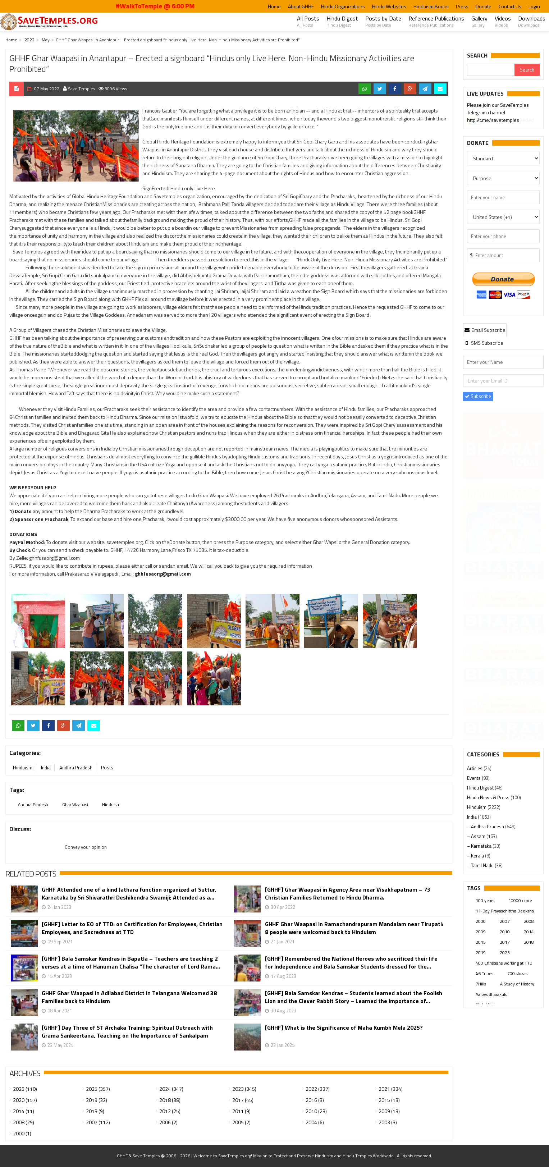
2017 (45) (242, 1100)
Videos (503, 21)
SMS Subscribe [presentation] (484, 343)
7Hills (481, 983)
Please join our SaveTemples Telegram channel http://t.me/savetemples (498, 113)
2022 (29, 39)
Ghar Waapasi (75, 804)
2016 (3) (315, 1100)
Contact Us (510, 6)
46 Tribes (484, 973)
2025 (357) (98, 1089)
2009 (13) (389, 1111)
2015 (481, 942)
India (46, 767)
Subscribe (478, 396)
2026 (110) (25, 1089)
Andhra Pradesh (75, 767)
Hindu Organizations (343, 6)
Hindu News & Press (489, 797)
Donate (483, 6)
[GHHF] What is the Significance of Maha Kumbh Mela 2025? (344, 1028)
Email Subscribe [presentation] (485, 330)
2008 (529, 921)
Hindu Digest (342, 21)
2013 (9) (95, 1111)
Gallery (479, 21)
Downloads (531, 21)
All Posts (308, 21)
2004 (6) (315, 1122)
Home (274, 6)
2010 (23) (316, 1111)
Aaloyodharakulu (492, 994)
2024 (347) (171, 1089)
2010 (505, 931)
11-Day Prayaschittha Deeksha (505, 910)
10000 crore (520, 900)
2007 (505, 921)
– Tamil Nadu (481, 865)
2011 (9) (241, 1111)
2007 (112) (98, 1122)
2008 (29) (23, 1122)
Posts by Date (383, 21)
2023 (505, 952)
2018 (529, 942)
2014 (529, 931)
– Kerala (476, 855)
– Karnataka (480, 846)
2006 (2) (168, 1122)
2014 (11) (23, 1111)
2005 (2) (241, 1122)
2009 (481, 931)
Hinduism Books (431, 6)
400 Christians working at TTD (504, 963)
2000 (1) (22, 1133)
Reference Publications (436, 21)
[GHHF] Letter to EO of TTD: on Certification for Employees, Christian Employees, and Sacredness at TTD (132, 928)
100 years (485, 900)
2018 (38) (169, 1100)
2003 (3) (388, 1122)
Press (462, 6)
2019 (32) (96, 1100)
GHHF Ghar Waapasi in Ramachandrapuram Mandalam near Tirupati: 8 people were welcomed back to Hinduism (354, 928)
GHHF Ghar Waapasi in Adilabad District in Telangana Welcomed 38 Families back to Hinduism (129, 997)
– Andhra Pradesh (486, 826)
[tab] (485, 329)
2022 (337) (318, 1089)
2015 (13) (389, 1100)
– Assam (476, 836)
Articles (475, 768)
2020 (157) (25, 1100)
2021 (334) (391, 1089)
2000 (481, 921)
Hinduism (22, 767)
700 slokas (517, 973)
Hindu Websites (389, 6)
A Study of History (517, 983)
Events (474, 778)
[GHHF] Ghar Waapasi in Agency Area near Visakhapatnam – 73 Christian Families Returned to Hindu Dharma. (347, 893)
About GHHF (301, 6)
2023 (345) (244, 1089)
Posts (107, 767)
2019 (481, 952)
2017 (505, 942)
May (46, 39)
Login (534, 6)
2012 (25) (169, 1111)
